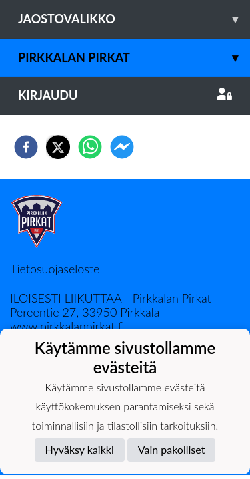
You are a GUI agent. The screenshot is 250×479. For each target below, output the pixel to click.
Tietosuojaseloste (54, 268)
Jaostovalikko (134, 19)
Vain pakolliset (171, 449)
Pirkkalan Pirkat (134, 58)
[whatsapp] (90, 147)
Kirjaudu (125, 95)
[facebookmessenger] (122, 147)
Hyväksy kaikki (79, 449)
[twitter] (58, 147)
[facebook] (26, 147)
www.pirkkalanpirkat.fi (67, 326)
